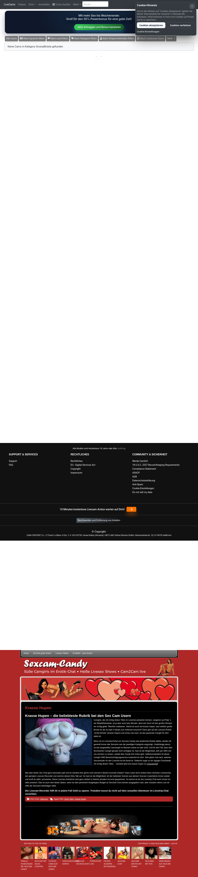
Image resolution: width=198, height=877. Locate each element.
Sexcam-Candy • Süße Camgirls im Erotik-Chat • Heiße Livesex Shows (99, 667)
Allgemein (44, 799)
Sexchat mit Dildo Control (41, 863)
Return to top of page (35, 844)
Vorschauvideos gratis (68, 862)
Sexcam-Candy (162, 844)
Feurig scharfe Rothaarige (110, 863)
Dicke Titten (69, 799)
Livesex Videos (62, 653)
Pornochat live (95, 862)
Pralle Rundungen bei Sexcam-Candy (27, 865)
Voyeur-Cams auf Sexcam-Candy (53, 865)
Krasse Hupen (80, 799)
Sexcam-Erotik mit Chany (136, 863)
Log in (174, 844)
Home (26, 653)
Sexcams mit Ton (149, 862)
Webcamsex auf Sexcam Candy (165, 863)
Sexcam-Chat (122, 862)
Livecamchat (152, 764)
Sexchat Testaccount (82, 862)
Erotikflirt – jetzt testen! (82, 653)
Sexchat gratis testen (42, 653)
